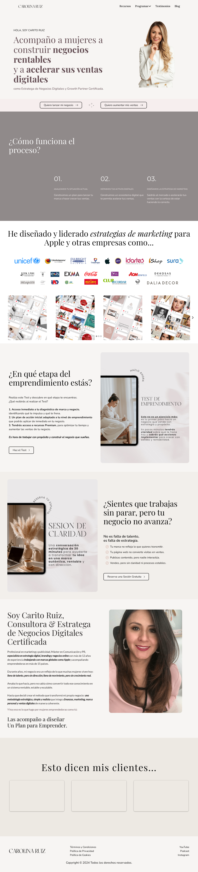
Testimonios (162, 6)
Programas (143, 6)
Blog (177, 6)
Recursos (125, 6)
